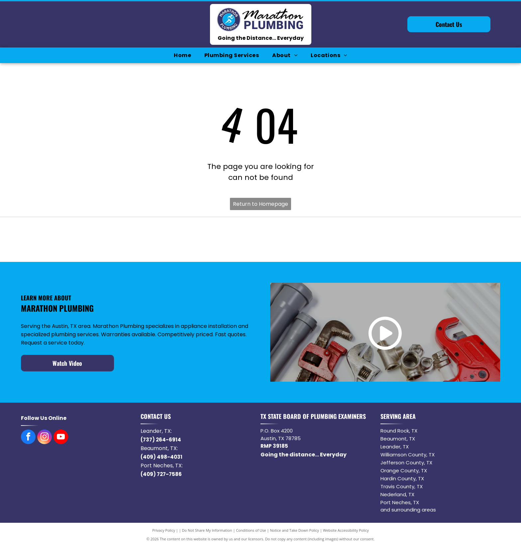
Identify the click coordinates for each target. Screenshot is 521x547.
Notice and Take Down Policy (294, 530)
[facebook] (28, 438)
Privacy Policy (163, 530)
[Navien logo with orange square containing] (165, 240)
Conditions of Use (251, 530)
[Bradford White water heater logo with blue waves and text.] (70, 240)
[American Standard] (356, 240)
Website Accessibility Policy (346, 530)
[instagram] (44, 438)
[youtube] (60, 438)
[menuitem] (182, 55)
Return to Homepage (260, 204)
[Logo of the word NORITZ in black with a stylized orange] (261, 240)
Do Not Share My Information (207, 530)
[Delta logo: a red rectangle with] (451, 240)
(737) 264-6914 (161, 439)
